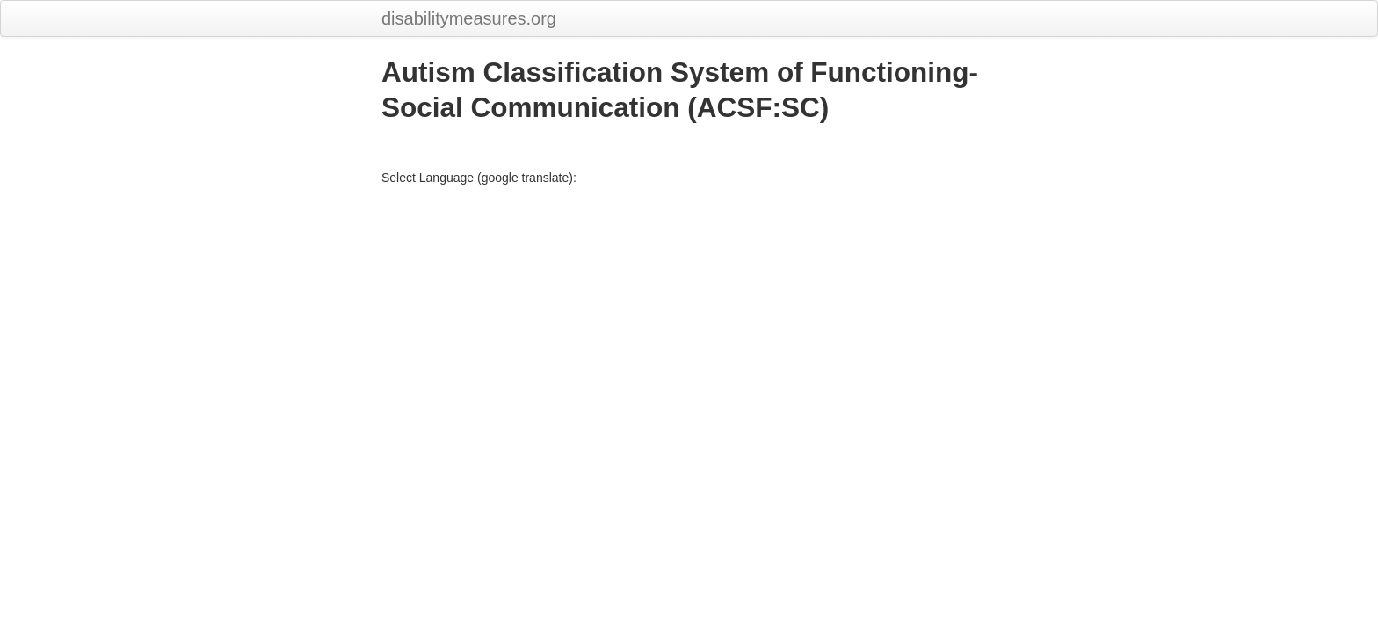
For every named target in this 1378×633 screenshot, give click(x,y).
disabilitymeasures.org (468, 18)
